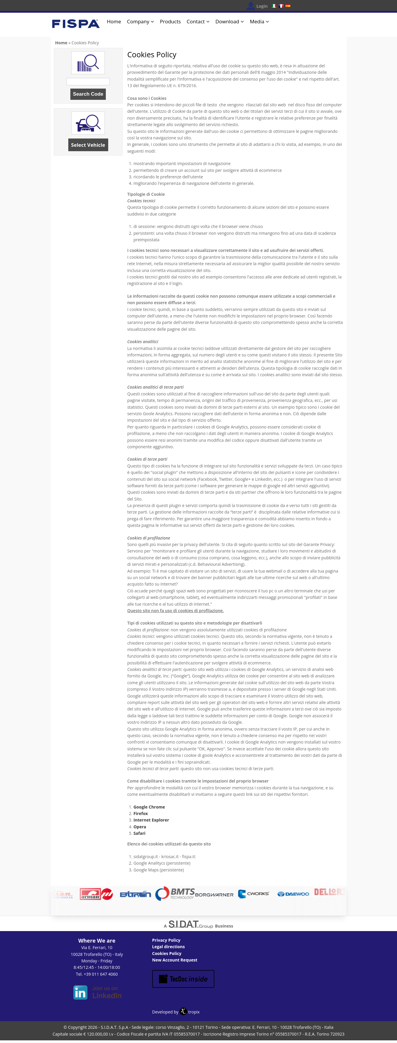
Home (114, 21)
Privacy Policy (166, 940)
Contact (196, 21)
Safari (139, 833)
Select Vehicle (88, 144)
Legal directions (168, 946)
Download (227, 21)
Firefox (140, 813)
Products (170, 21)
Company (138, 21)
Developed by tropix (176, 1012)
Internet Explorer (151, 820)
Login (262, 6)
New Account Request (174, 960)
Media (257, 21)
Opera (139, 826)
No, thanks (340, 1034)
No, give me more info (131, 1036)
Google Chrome (149, 807)
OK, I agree (309, 1034)
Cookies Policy (167, 953)
